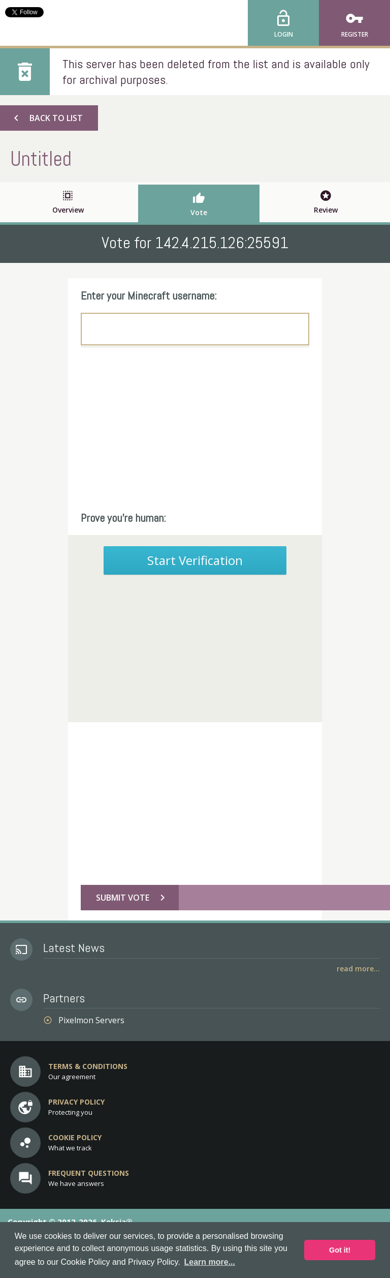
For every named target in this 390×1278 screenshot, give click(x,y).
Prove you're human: (123, 518)
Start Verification (195, 560)
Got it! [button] (339, 1250)
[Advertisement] (195, 429)
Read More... (358, 968)
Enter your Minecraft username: (149, 295)
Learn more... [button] (209, 1262)
